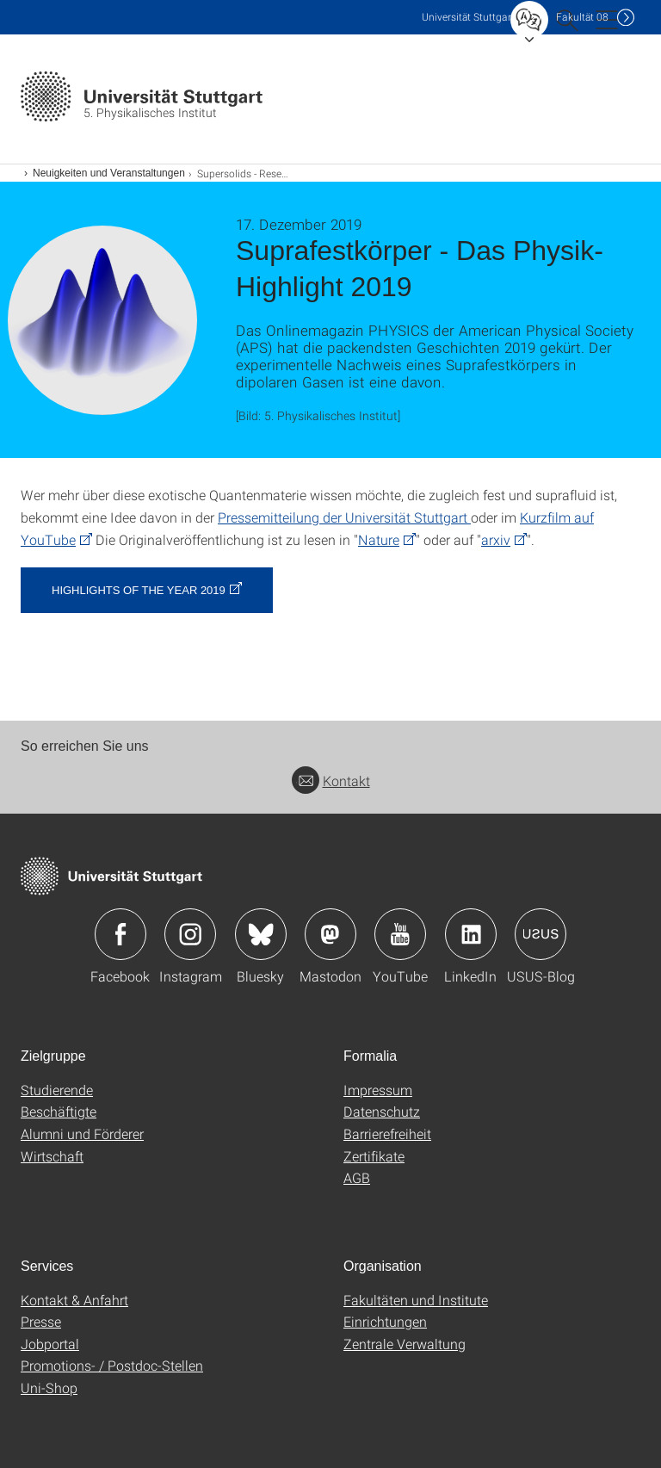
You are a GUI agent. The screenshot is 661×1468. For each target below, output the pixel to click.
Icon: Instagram (190, 934)
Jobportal (50, 1344)
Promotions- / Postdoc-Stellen (112, 1365)
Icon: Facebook (120, 934)
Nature (378, 539)
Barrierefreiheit (387, 1133)
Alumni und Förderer (82, 1133)
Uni (468, 16)
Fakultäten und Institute (415, 1300)
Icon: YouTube (400, 934)
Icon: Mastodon (330, 934)
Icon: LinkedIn (471, 934)
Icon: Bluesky (261, 934)
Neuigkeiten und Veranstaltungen (109, 173)
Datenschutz (381, 1111)
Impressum (377, 1090)
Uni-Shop (49, 1387)
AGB (356, 1177)
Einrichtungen (385, 1321)
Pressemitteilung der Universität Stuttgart (344, 517)
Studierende (57, 1090)
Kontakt (331, 780)
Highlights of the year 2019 (138, 590)
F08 (582, 16)
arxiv (495, 539)
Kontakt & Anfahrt (74, 1300)
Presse (41, 1321)
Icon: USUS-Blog (540, 934)
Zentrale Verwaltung (404, 1344)
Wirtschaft (52, 1156)
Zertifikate (374, 1156)
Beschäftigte (58, 1111)
